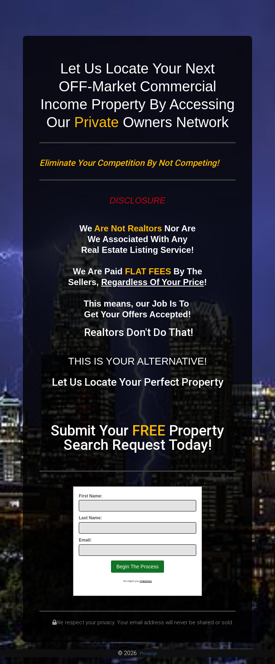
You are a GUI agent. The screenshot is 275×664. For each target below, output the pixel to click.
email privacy (146, 581)
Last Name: (90, 517)
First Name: (90, 496)
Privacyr (148, 653)
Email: (85, 540)
